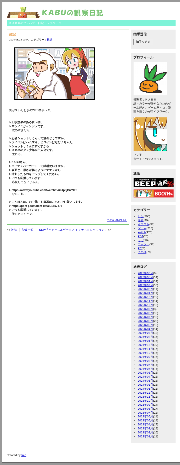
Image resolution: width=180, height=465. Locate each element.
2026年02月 (145, 289)
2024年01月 (145, 388)
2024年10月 (145, 352)
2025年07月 (145, 317)
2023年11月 (145, 396)
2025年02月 (145, 336)
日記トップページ (49, 23)
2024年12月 (145, 344)
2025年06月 (145, 321)
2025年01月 (145, 340)
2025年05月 (145, 325)
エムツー (143, 244)
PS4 (140, 236)
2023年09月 (145, 404)
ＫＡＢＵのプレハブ (22, 23)
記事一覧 (28, 229)
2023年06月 (145, 416)
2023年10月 (145, 400)
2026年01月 (145, 293)
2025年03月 (145, 332)
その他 (142, 252)
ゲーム (142, 228)
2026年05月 (145, 277)
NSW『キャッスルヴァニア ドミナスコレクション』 (73, 229)
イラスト (143, 224)
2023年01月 (145, 436)
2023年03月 (145, 428)
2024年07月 (145, 364)
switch (142, 232)
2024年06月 (145, 368)
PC (140, 248)
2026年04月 (145, 281)
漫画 (141, 220)
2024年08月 (145, 360)
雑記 (12, 34)
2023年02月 (145, 432)
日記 (49, 39)
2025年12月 (145, 297)
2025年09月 (145, 309)
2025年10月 (145, 305)
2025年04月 (145, 329)
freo (23, 455)
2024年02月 (145, 384)
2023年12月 (145, 392)
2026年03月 (145, 285)
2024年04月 (145, 376)
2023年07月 (145, 412)
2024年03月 (145, 380)
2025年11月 (145, 301)
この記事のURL (117, 220)
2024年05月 (145, 372)
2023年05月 (145, 420)
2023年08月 (145, 408)
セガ (141, 240)
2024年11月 (145, 348)
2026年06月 (145, 273)
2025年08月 (145, 313)
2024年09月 (145, 356)
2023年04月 (145, 424)
